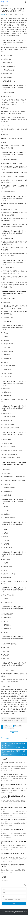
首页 (2, 5)
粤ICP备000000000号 (16, 911)
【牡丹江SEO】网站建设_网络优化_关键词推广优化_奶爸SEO (13, 796)
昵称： (4, 889)
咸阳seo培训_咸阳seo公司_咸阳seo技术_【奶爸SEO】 (13, 785)
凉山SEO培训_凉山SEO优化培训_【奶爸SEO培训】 (13, 763)
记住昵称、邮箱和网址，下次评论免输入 (11, 899)
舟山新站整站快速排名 (8, 728)
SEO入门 (21, 14)
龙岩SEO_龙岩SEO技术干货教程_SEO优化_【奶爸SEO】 (13, 808)
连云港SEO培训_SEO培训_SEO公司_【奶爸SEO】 (12, 854)
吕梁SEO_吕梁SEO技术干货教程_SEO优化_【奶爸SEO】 (13, 842)
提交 (14, 903)
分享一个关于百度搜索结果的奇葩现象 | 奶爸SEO (13, 830)
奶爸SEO (3, 14)
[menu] (25, 2)
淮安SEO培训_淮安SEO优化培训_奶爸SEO (12, 774)
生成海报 (5, 738)
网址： (4, 896)
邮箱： (4, 892)
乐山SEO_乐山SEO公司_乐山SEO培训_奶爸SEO (13, 819)
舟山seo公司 (18, 726)
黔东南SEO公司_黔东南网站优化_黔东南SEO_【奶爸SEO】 (13, 865)
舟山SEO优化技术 (7, 726)
